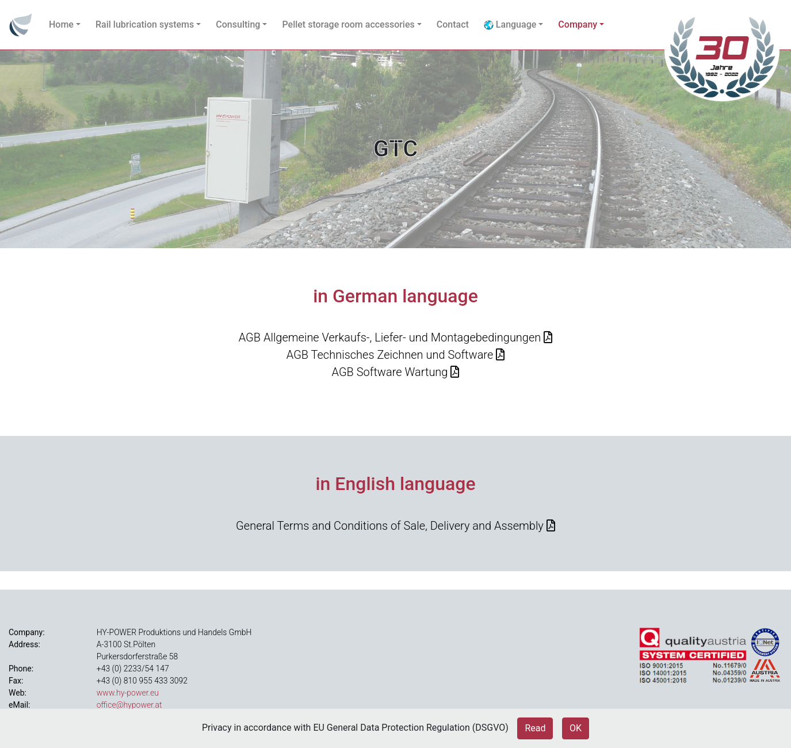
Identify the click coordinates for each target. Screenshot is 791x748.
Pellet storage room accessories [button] (348, 24)
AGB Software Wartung (390, 372)
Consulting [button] (238, 24)
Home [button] (61, 24)
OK (576, 728)
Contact (453, 24)
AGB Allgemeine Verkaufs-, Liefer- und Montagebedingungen (390, 337)
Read (535, 728)
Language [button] (510, 24)
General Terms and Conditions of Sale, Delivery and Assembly (390, 526)
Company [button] (577, 24)
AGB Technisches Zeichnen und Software (390, 355)
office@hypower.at (129, 704)
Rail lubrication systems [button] (144, 24)
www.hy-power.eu (128, 692)
